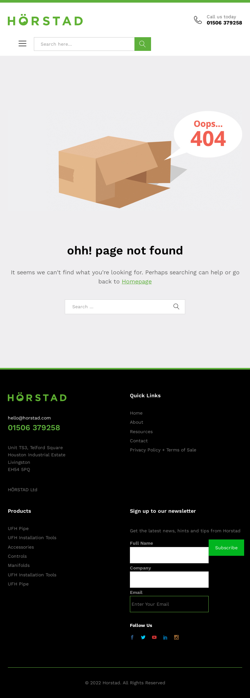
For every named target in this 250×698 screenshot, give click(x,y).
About (136, 422)
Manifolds (19, 565)
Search (142, 44)
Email (136, 592)
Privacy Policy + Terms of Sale (163, 449)
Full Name (141, 543)
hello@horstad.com (29, 417)
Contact (139, 440)
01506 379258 (34, 427)
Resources (141, 431)
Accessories (21, 547)
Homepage (137, 281)
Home (136, 413)
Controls (17, 556)
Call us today (221, 16)
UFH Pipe (18, 528)
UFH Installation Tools (32, 537)
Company (140, 567)
